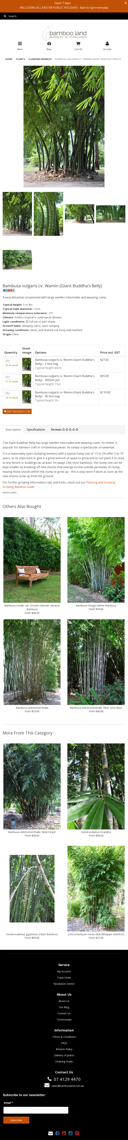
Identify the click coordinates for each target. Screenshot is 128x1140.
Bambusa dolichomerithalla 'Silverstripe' (32, 840)
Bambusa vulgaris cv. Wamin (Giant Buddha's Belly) (81, 59)
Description (13, 438)
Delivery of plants (64, 1064)
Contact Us (64, 1022)
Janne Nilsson (79, 1135)
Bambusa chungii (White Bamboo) (96, 614)
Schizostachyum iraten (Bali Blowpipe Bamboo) (96, 943)
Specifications (36, 438)
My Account (64, 980)
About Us (64, 1010)
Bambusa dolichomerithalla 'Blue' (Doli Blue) (96, 716)
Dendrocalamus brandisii (96, 840)
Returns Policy (64, 1058)
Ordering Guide (64, 1070)
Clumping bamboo (37, 59)
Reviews (64, 438)
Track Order (64, 986)
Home (8, 59)
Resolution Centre (64, 992)
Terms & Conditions (64, 1045)
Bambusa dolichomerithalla (32, 716)
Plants (19, 59)
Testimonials (64, 1028)
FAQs (64, 1051)
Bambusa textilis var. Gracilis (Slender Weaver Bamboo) (32, 616)
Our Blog (64, 1016)
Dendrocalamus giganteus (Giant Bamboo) (32, 943)
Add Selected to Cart (17, 420)
